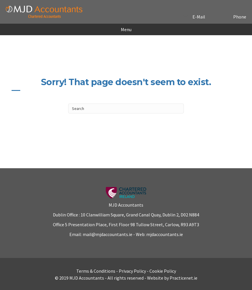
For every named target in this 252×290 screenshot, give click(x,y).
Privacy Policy (132, 271)
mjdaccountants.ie (164, 234)
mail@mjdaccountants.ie (107, 234)
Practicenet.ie (183, 278)
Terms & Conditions (95, 271)
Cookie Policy (162, 271)
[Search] (126, 108)
